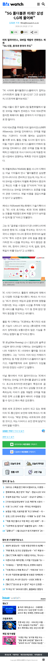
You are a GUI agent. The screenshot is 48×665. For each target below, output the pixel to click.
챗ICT (5, 603)
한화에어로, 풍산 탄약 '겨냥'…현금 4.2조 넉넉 (25, 492)
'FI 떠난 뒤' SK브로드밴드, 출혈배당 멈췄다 (24, 589)
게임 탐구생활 (8, 633)
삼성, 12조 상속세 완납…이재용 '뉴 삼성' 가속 (25, 516)
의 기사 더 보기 (13, 431)
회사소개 (8, 654)
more (43, 598)
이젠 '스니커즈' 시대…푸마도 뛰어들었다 (23, 506)
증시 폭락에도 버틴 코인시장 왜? (31, 628)
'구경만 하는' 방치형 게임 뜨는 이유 (32, 637)
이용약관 (16, 654)
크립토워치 (7, 618)
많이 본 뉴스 (8, 481)
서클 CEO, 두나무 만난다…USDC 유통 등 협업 (26, 579)
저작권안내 (38, 654)
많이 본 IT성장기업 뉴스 (12, 539)
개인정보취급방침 (26, 654)
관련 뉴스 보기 (8, 436)
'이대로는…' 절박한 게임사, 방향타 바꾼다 (24, 564)
